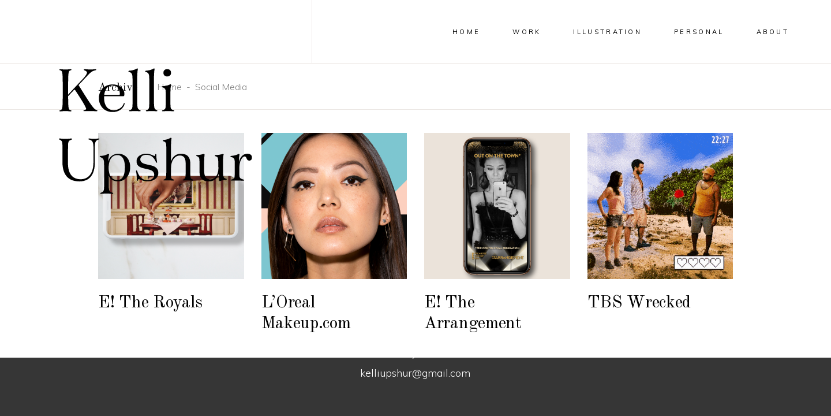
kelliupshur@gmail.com (415, 373)
